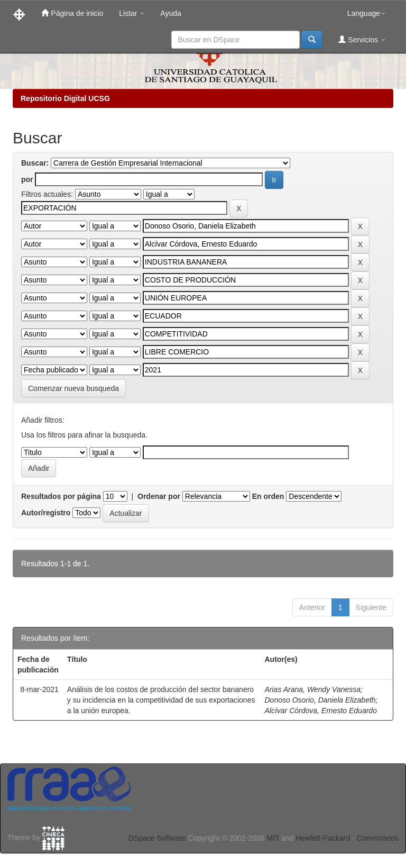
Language (366, 13)
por (27, 179)
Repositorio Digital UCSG (65, 98)
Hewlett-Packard (323, 838)
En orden (268, 496)
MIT (272, 838)
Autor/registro (45, 512)
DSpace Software (157, 838)
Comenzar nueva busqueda (73, 388)
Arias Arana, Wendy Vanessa (312, 689)
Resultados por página (61, 496)
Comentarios (378, 838)
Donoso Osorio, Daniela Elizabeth (319, 700)
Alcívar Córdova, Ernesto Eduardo (320, 710)
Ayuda (170, 13)
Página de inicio (72, 12)
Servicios (361, 39)
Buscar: (35, 163)
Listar (131, 13)
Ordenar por (158, 496)
